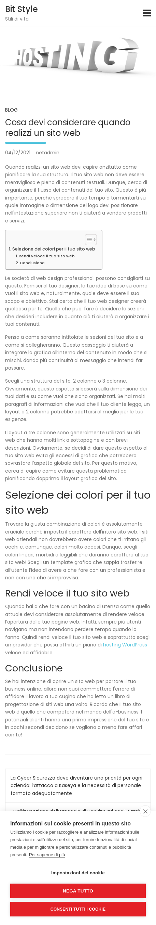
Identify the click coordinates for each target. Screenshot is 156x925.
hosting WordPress (125, 644)
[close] (145, 811)
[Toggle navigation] (147, 13)
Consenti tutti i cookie (78, 909)
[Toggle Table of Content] (87, 239)
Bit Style (21, 9)
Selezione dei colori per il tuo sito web (53, 249)
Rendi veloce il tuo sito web (47, 256)
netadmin (47, 152)
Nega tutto (78, 891)
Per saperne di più (47, 854)
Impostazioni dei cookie (78, 872)
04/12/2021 (17, 152)
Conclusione (32, 263)
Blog (11, 109)
